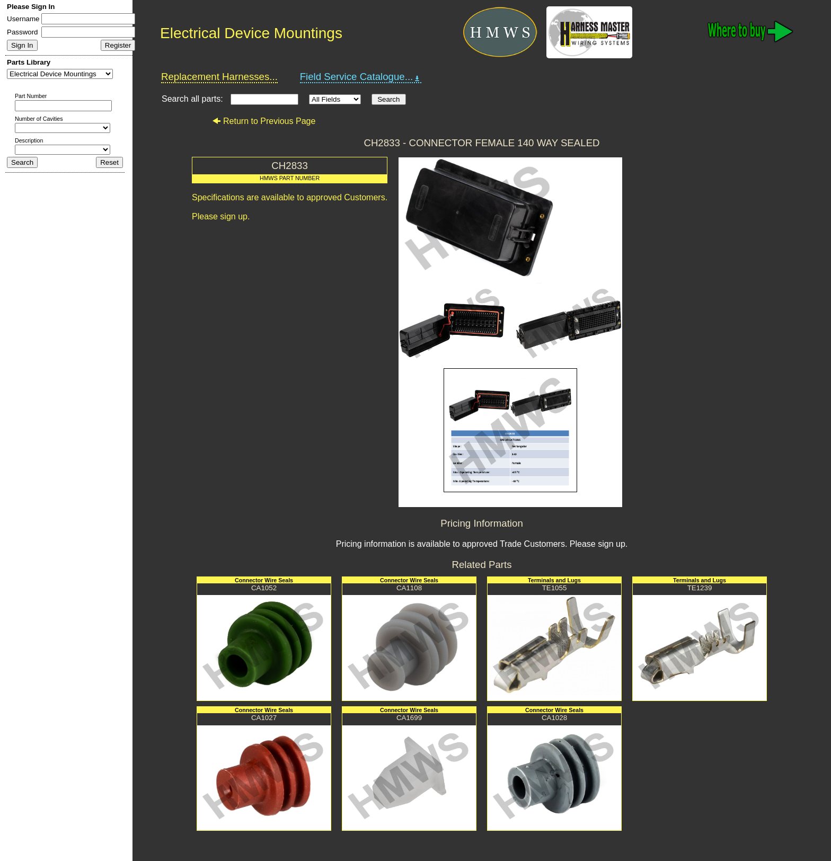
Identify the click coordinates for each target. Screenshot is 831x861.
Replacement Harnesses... (219, 76)
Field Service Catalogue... (361, 77)
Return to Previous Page (263, 121)
